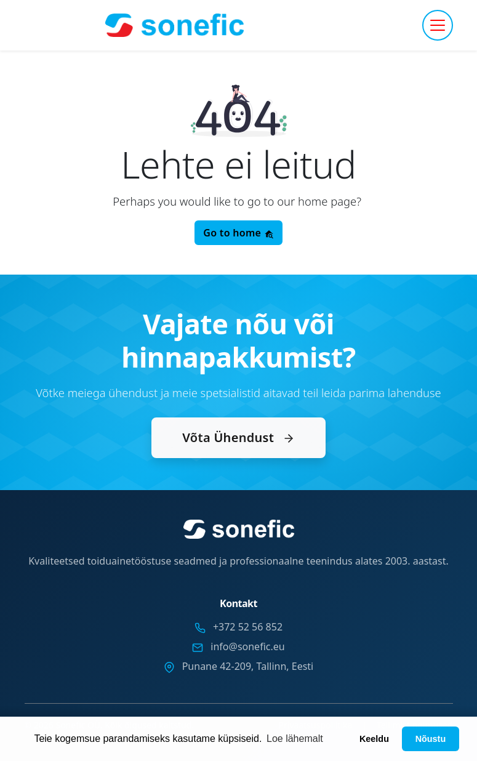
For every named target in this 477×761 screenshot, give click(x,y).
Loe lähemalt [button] (295, 738)
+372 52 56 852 (248, 627)
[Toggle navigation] (437, 25)
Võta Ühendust (238, 437)
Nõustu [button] (430, 739)
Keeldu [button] (374, 739)
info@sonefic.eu (247, 646)
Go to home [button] (238, 233)
